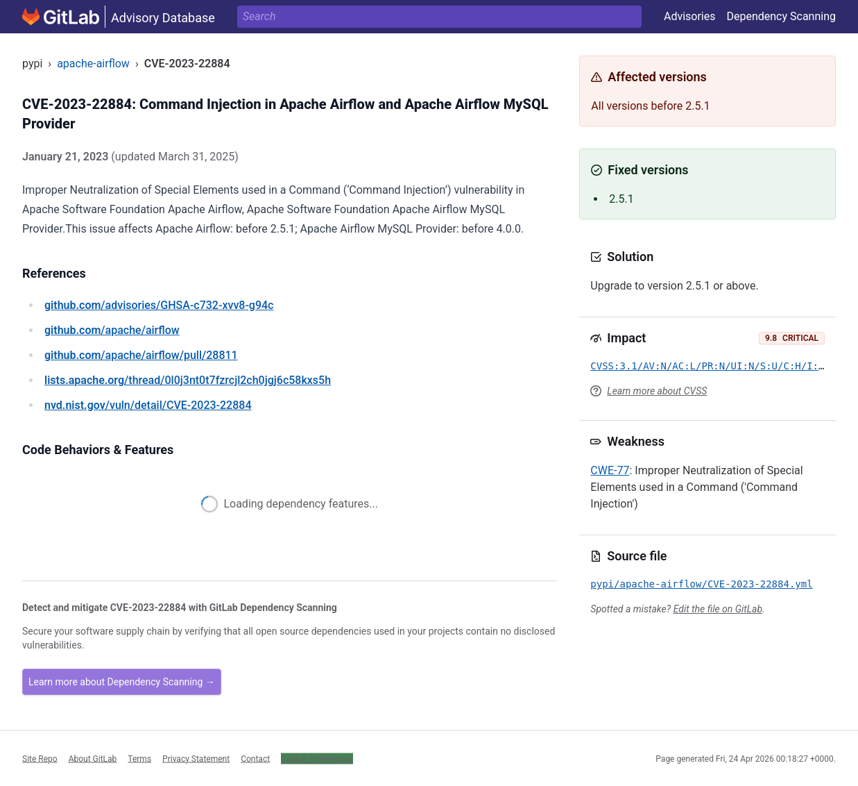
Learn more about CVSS (657, 390)
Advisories (690, 16)
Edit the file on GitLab (717, 608)
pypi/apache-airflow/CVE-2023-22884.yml (701, 584)
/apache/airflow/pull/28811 (141, 355)
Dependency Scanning (781, 16)
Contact (255, 758)
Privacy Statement (196, 758)
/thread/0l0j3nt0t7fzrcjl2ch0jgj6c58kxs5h (187, 380)
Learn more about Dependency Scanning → (121, 681)
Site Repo (40, 758)
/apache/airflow (112, 330)
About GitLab (93, 758)
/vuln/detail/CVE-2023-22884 (147, 405)
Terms (139, 758)
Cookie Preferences (317, 758)
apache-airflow (93, 63)
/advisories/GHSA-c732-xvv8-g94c (158, 305)
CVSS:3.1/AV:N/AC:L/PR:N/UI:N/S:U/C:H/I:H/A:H (719, 365)
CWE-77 (609, 470)
